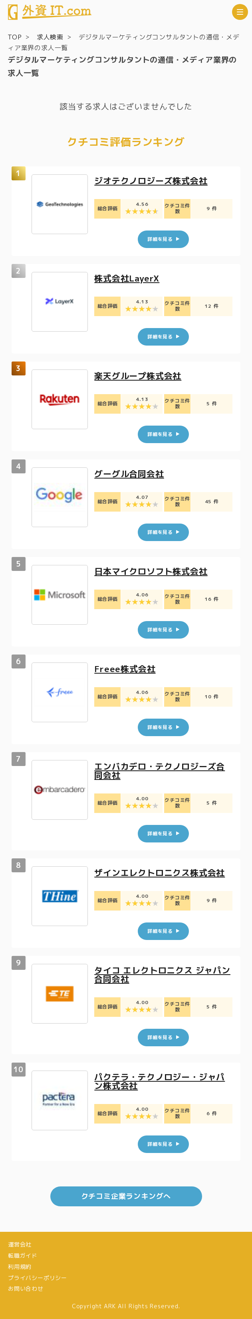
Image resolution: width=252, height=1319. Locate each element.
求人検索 (50, 37)
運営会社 (20, 1244)
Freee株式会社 (125, 668)
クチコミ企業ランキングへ (126, 1196)
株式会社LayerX (128, 278)
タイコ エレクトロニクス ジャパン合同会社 (161, 974)
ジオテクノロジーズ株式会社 (153, 180)
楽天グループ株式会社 (139, 375)
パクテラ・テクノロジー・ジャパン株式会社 (162, 1080)
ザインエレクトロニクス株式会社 (162, 872)
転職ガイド (23, 1255)
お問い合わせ (26, 1288)
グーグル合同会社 (130, 473)
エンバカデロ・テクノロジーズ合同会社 (162, 770)
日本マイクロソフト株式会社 (153, 571)
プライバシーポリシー (37, 1278)
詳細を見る (160, 239)
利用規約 (20, 1266)
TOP (15, 37)
